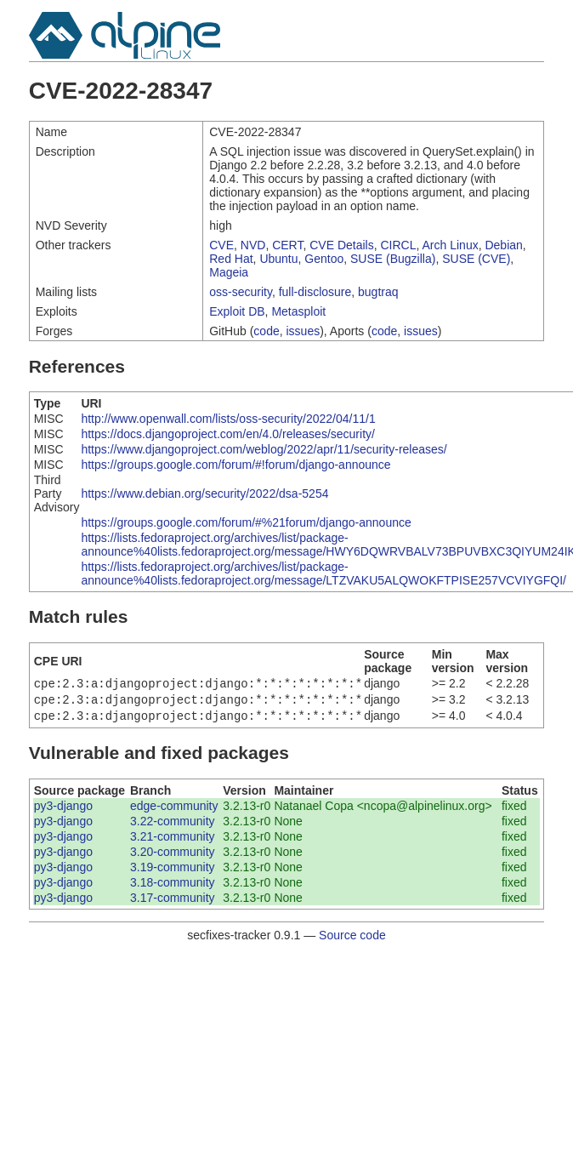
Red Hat (230, 258)
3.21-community (172, 841)
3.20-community (172, 857)
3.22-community (172, 826)
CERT (287, 245)
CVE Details (341, 245)
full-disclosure (315, 292)
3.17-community (172, 903)
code (266, 331)
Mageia (228, 272)
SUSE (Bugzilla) (392, 258)
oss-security (240, 292)
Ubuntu (278, 258)
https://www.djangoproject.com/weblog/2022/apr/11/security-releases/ (263, 449)
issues (303, 331)
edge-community (174, 811)
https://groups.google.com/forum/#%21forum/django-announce (246, 522)
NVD (253, 245)
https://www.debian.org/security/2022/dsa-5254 (204, 493)
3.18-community (172, 887)
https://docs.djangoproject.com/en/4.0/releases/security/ (228, 434)
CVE (221, 245)
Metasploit (298, 311)
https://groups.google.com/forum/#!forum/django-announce (235, 464)
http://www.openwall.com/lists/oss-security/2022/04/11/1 (228, 418)
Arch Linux (451, 245)
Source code (352, 940)
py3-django (63, 811)
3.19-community (172, 872)
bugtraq (378, 292)
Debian (503, 245)
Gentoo (323, 258)
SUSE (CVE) (476, 258)
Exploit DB (236, 311)
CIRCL (399, 245)
